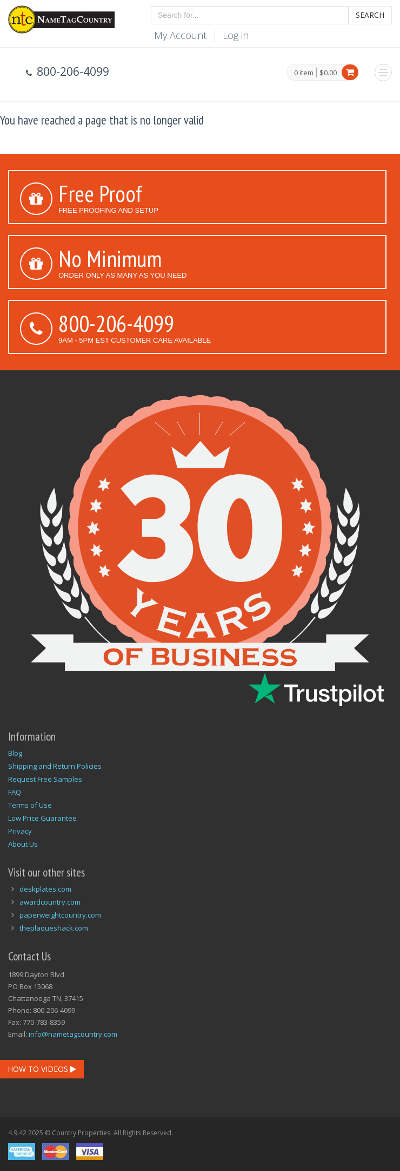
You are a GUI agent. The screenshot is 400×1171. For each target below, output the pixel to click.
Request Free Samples (45, 779)
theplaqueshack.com (53, 928)
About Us (23, 844)
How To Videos (42, 1069)
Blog (15, 753)
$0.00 (328, 72)
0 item (304, 73)
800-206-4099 (116, 323)
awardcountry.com (50, 902)
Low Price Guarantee (42, 818)
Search (370, 15)
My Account (180, 35)
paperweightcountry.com (60, 915)
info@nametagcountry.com (73, 1034)
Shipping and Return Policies (55, 766)
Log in (236, 35)
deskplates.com (45, 889)
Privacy (20, 831)
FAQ (14, 792)
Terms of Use (30, 805)
